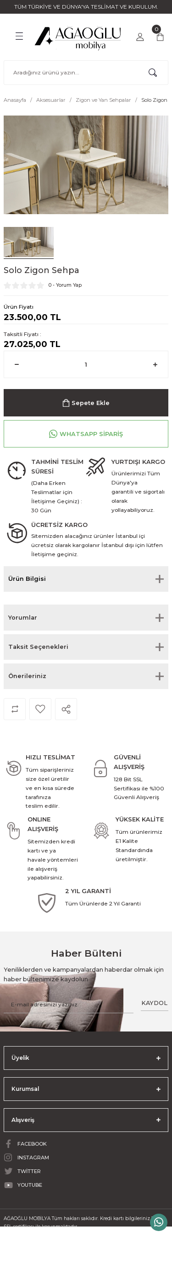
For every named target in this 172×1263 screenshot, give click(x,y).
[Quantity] (86, 364)
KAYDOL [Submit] (154, 1003)
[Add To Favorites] (40, 709)
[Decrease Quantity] (16, 364)
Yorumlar (22, 617)
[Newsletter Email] (68, 1004)
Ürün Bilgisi (27, 578)
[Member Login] (140, 37)
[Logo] (78, 36)
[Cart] (160, 37)
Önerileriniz (27, 676)
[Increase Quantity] (155, 364)
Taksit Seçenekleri (38, 646)
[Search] (86, 72)
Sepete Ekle (86, 403)
